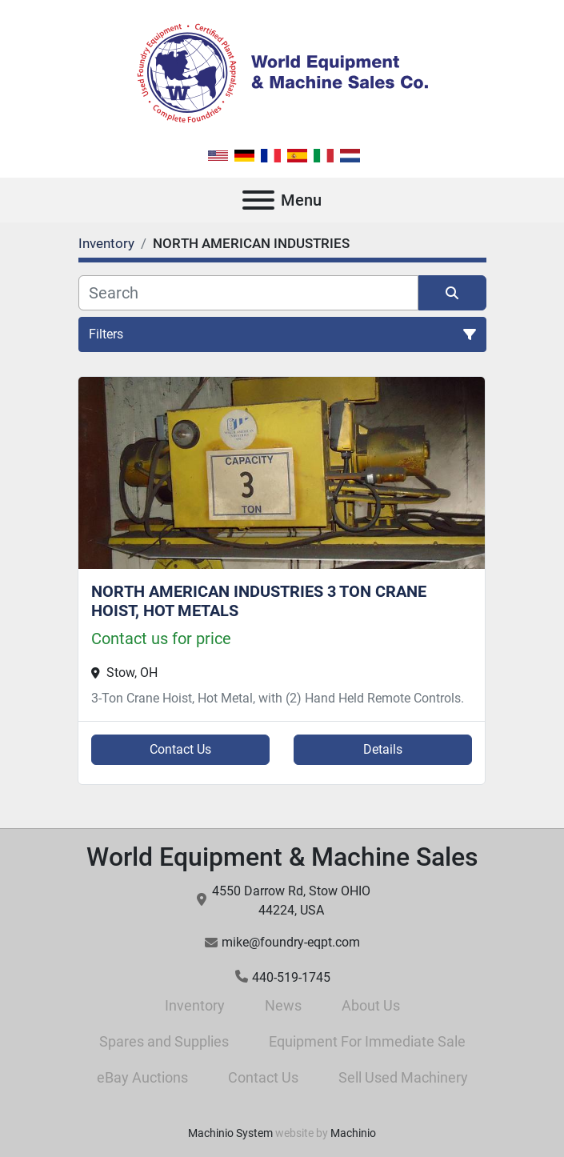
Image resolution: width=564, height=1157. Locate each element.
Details (382, 749)
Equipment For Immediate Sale (367, 1041)
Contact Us (180, 749)
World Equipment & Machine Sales (282, 857)
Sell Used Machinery (403, 1077)
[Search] (248, 292)
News (283, 1005)
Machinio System (230, 1133)
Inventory (195, 1005)
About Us (371, 1005)
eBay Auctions (142, 1077)
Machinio (353, 1133)
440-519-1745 (291, 977)
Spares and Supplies (164, 1041)
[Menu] (258, 200)
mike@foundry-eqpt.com (291, 942)
